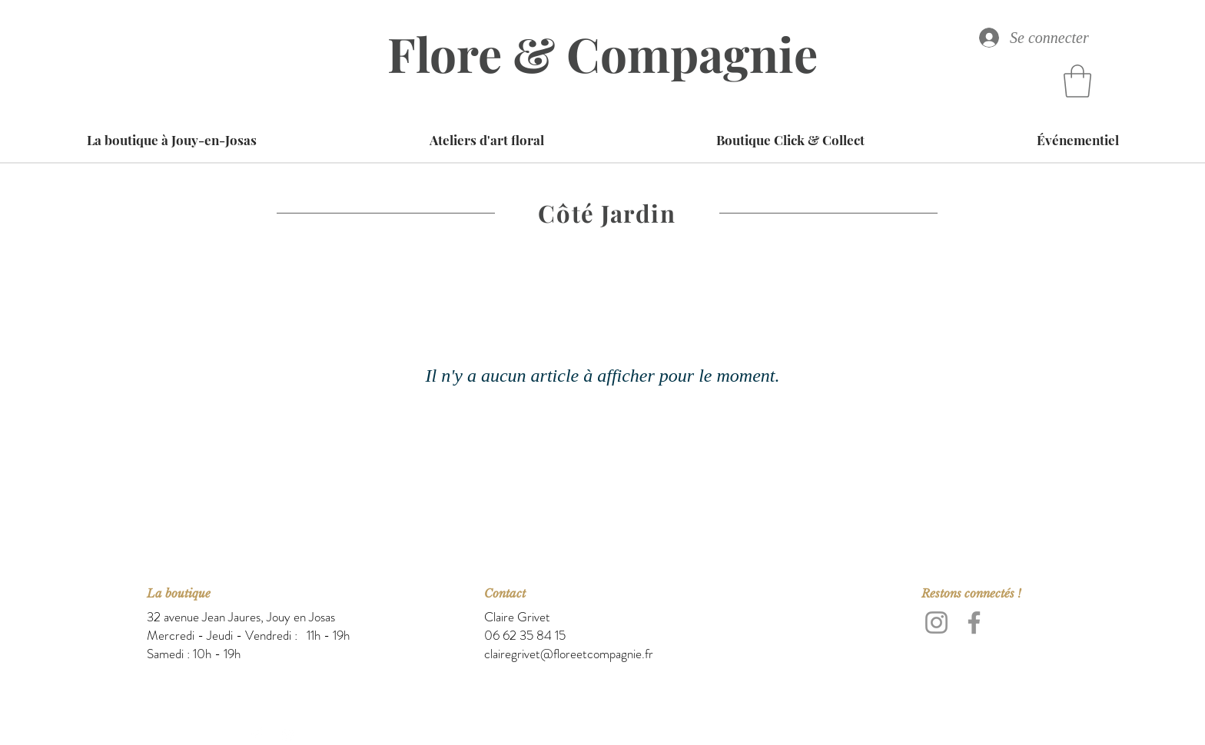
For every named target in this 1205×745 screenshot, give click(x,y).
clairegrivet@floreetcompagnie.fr (568, 653)
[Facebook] (974, 622)
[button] (1077, 81)
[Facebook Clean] (257, 735)
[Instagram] (936, 622)
